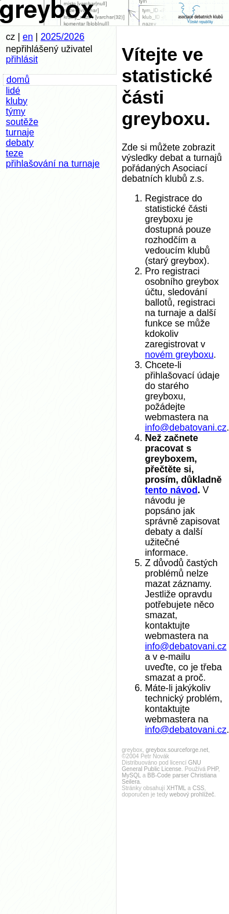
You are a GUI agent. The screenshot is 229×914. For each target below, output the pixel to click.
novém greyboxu (179, 354)
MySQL (131, 775)
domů (18, 80)
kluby (16, 101)
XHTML (176, 788)
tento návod (171, 490)
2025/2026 (63, 37)
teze (14, 153)
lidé (13, 91)
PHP (212, 769)
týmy (16, 111)
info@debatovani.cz (186, 427)
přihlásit (22, 59)
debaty (20, 143)
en (28, 37)
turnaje (20, 132)
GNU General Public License (161, 765)
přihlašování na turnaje (53, 163)
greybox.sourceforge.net (177, 750)
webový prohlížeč (191, 794)
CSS (198, 788)
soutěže (22, 122)
